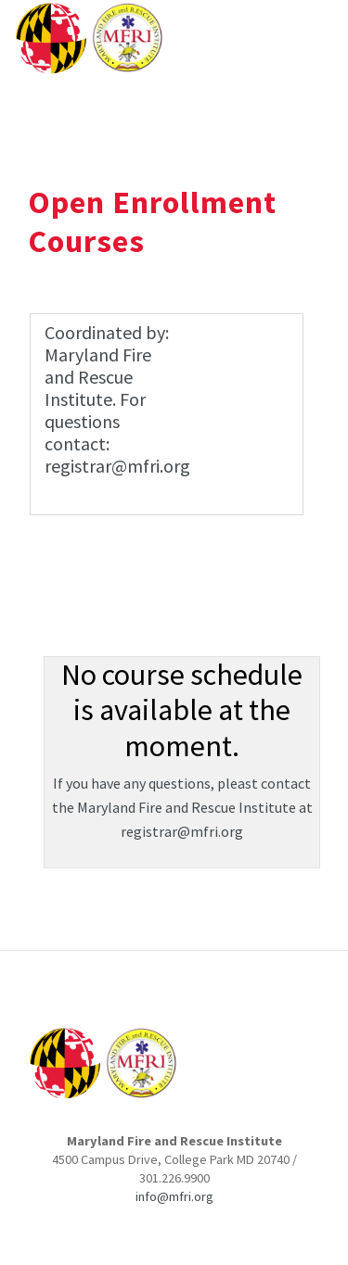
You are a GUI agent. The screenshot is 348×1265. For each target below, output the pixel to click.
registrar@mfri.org (182, 831)
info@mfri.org (174, 1196)
